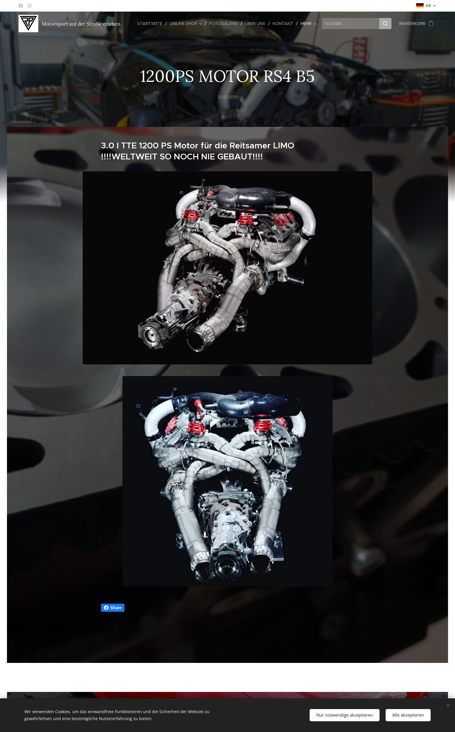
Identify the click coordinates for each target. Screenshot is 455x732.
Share (113, 607)
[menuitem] (151, 23)
